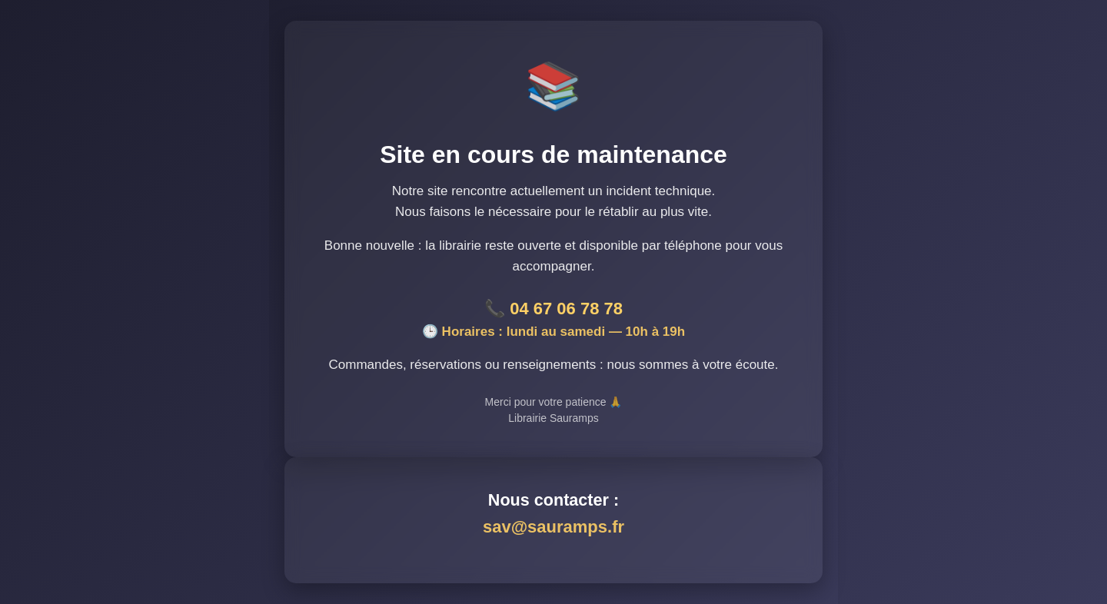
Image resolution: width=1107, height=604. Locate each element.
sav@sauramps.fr (553, 526)
